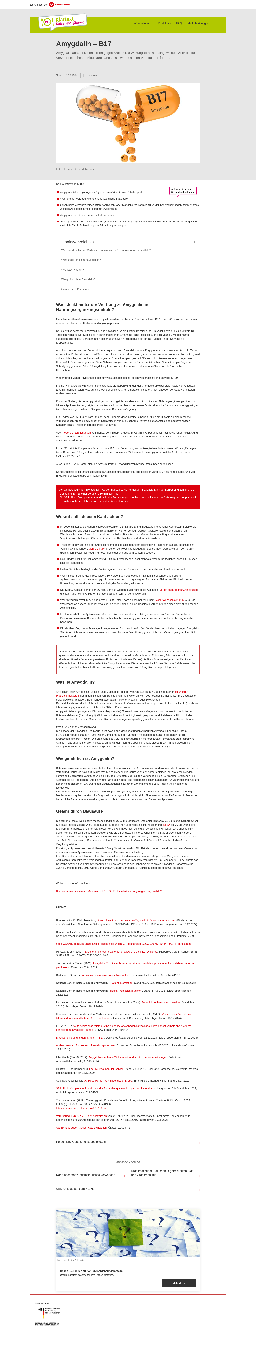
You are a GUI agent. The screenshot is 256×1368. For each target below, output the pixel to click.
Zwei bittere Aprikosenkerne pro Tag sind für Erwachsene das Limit (136, 920)
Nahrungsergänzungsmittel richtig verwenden (85, 1174)
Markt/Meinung (196, 23)
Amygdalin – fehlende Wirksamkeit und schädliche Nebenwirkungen (127, 1057)
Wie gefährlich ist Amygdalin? (78, 279)
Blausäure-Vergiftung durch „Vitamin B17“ (80, 1037)
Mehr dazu (179, 1283)
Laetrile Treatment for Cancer (106, 1069)
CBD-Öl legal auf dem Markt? (75, 1188)
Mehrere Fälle (96, 548)
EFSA (166, 824)
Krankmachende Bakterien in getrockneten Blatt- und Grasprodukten (162, 1172)
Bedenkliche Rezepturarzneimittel (161, 1002)
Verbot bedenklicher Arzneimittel (178, 589)
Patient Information (122, 983)
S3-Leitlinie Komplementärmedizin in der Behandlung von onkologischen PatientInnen (105, 1088)
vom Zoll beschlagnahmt (170, 600)
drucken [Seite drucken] (92, 75)
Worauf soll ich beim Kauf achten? (81, 260)
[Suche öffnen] (213, 24)
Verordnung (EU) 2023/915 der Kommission (81, 1116)
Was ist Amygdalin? (72, 269)
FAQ (179, 23)
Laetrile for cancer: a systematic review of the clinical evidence (121, 951)
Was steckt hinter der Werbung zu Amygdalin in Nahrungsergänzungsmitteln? (106, 250)
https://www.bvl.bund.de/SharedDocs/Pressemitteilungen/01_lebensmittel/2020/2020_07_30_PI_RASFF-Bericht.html (123, 943)
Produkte (163, 23)
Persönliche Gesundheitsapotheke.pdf (81, 1141)
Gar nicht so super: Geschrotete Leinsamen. (81, 1127)
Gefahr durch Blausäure (75, 289)
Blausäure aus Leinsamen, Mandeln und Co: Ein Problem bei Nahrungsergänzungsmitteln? (109, 891)
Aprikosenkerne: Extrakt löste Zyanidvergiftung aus (85, 1045)
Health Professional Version (126, 990)
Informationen (142, 23)
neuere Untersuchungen (77, 432)
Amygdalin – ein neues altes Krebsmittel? (106, 975)
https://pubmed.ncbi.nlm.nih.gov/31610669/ (81, 1108)
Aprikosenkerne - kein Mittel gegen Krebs (108, 1080)
